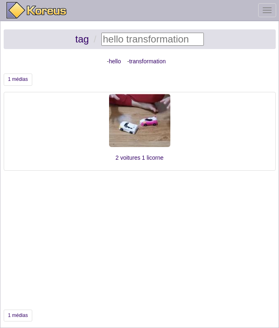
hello (115, 61)
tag (82, 39)
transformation (147, 61)
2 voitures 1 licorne (140, 157)
